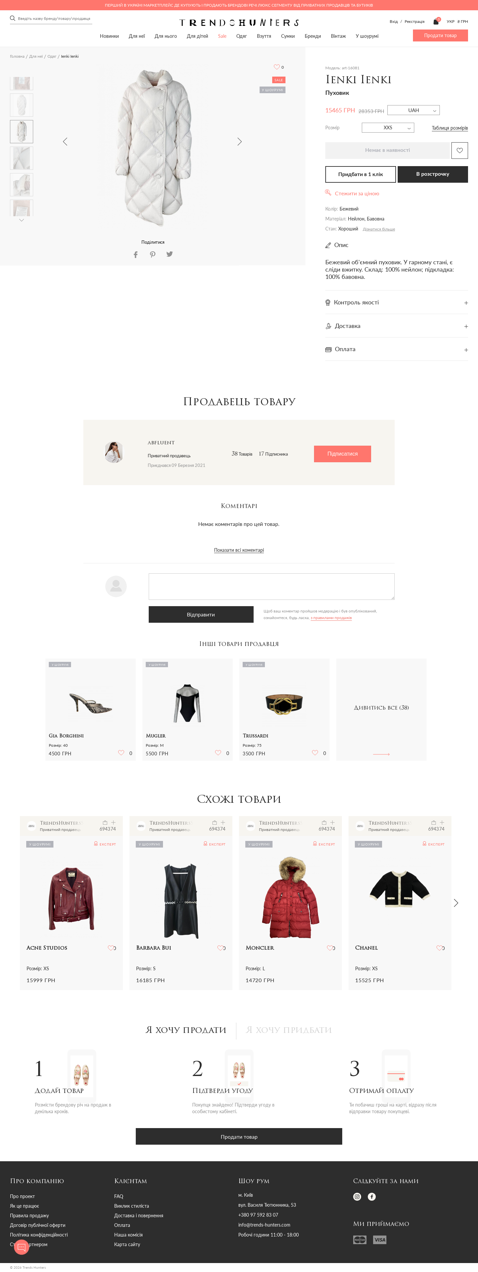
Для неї (137, 36)
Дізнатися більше (379, 228)
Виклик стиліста (131, 1207)
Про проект (22, 1197)
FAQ (118, 1197)
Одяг (241, 36)
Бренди (313, 36)
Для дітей (197, 36)
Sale (222, 36)
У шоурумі (367, 36)
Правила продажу (29, 1216)
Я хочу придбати (291, 1031)
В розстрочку (432, 174)
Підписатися (342, 454)
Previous (65, 142)
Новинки (109, 36)
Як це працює (24, 1207)
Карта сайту (127, 1245)
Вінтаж (338, 36)
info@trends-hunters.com (264, 1226)
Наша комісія (128, 1236)
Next (240, 142)
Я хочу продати (183, 1031)
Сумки (288, 36)
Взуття (264, 36)
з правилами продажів (245, 617)
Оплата (122, 1226)
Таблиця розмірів (450, 128)
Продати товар (440, 35)
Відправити (182, 614)
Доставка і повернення (138, 1216)
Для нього (166, 36)
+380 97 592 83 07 (258, 1216)
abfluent (161, 443)
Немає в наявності (387, 150)
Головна (17, 56)
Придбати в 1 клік (360, 174)
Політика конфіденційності (39, 1236)
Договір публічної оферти (37, 1226)
